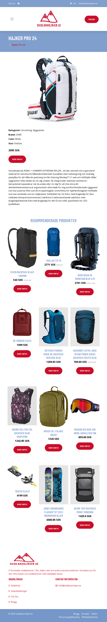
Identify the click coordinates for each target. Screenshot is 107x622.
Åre (74, 3)
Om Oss (14, 596)
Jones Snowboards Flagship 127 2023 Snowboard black (53, 512)
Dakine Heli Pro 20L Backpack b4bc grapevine (22, 433)
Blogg (14, 601)
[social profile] (19, 3)
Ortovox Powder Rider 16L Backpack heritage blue (53, 354)
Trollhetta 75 (53, 260)
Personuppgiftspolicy (69, 617)
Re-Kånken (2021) (22, 340)
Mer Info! (17, 159)
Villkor (94, 613)
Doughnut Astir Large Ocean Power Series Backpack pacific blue (85, 354)
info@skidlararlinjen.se (88, 3)
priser (91, 19)
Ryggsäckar (38, 130)
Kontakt (85, 613)
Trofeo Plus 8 (22, 491)
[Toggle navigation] (12, 19)
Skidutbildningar (19, 591)
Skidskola (15, 585)
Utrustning (26, 130)
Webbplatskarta (90, 617)
